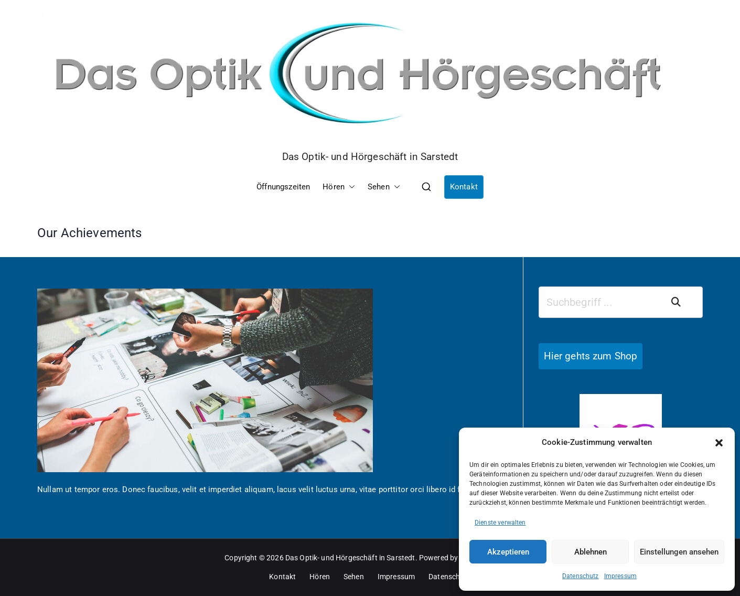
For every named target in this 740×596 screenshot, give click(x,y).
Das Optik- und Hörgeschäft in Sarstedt (370, 157)
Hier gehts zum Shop (591, 356)
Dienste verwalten (500, 522)
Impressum (620, 576)
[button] (719, 443)
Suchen (682, 302)
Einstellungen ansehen (679, 552)
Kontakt (464, 186)
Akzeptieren (508, 552)
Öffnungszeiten (283, 186)
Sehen (384, 187)
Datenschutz (580, 576)
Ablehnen (590, 552)
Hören (339, 187)
